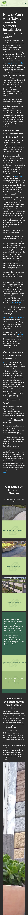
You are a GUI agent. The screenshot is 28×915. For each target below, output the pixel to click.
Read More (18, 176)
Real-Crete (6, 362)
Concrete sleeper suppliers (15, 63)
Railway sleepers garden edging (13, 317)
